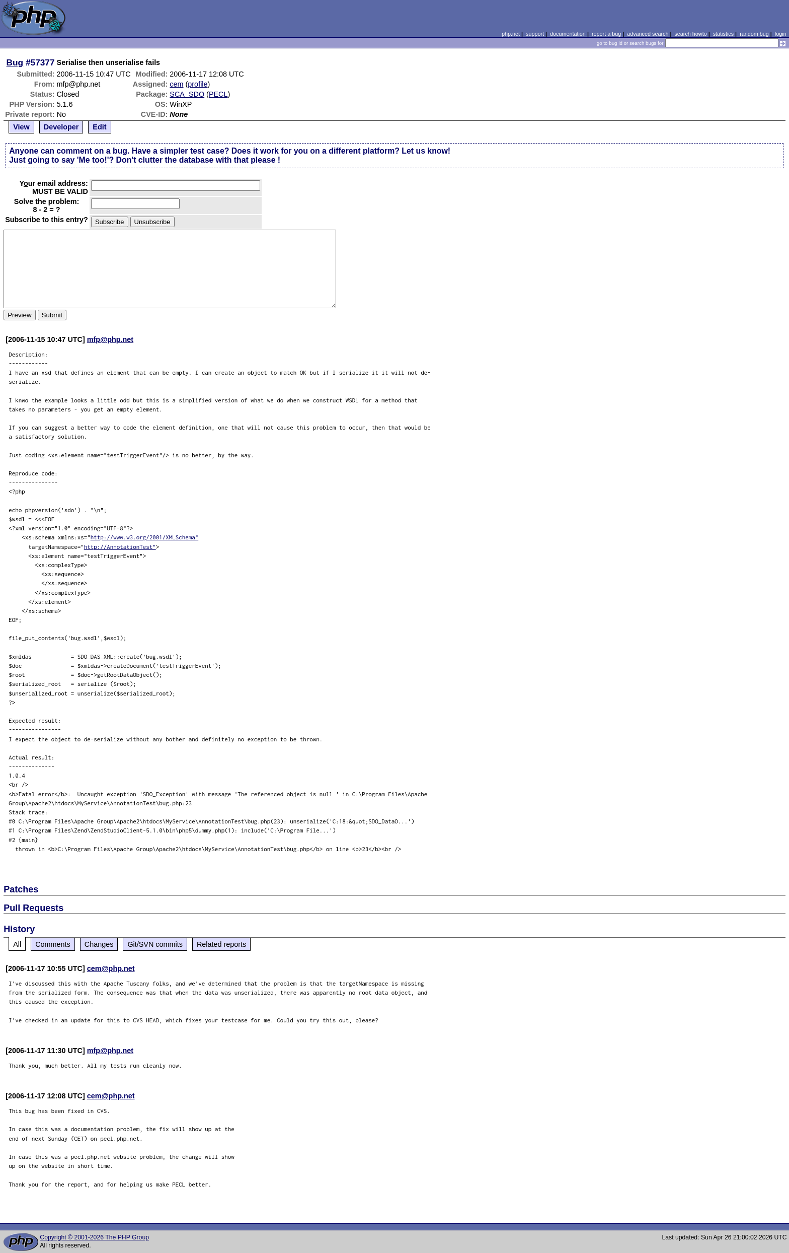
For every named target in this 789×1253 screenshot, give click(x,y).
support (535, 34)
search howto (690, 34)
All (17, 944)
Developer (61, 127)
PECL (218, 94)
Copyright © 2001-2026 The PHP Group (94, 1237)
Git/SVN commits (155, 944)
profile (197, 84)
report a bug (606, 34)
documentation (568, 34)
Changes (99, 944)
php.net (511, 34)
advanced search (647, 34)
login (780, 34)
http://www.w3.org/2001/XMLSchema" (145, 537)
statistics (723, 34)
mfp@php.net (110, 339)
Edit (99, 127)
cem (176, 84)
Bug (15, 62)
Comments (52, 944)
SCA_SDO (187, 94)
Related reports (221, 944)
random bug (754, 34)
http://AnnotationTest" (120, 546)
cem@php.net (111, 968)
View (21, 127)
